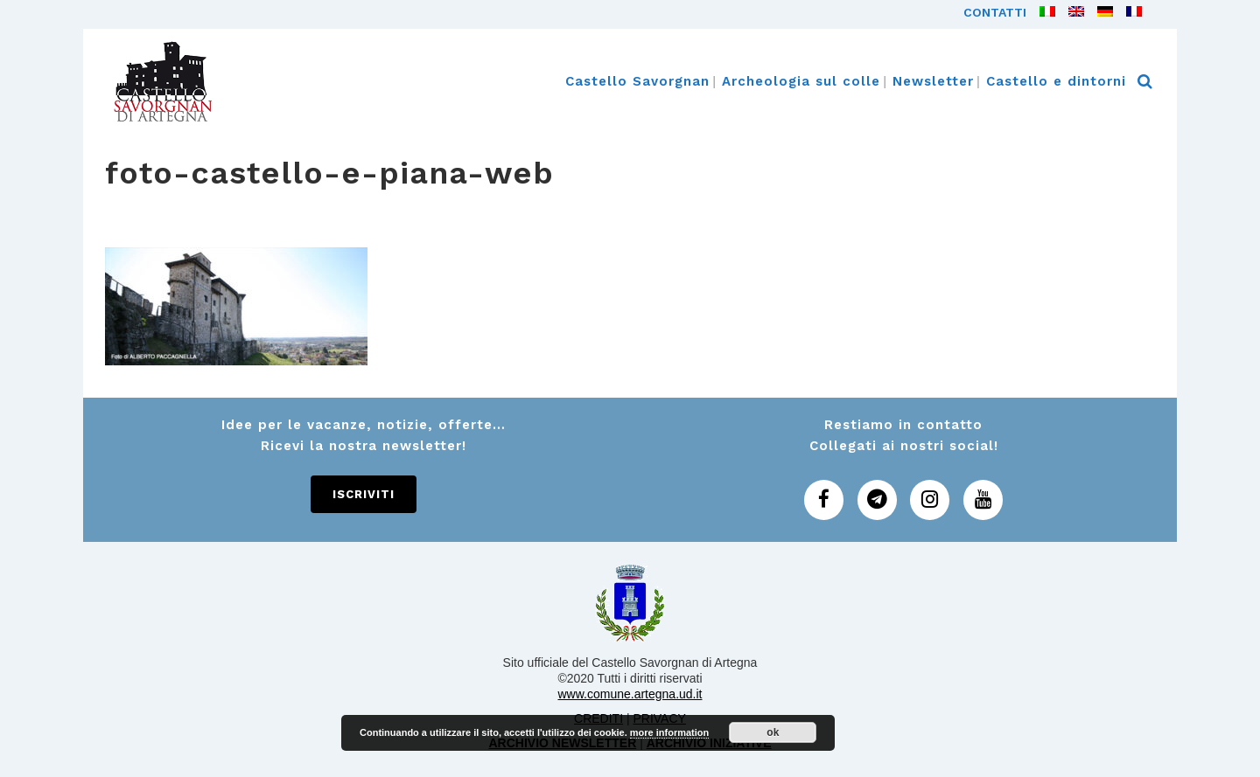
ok (772, 732)
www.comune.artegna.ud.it (630, 694)
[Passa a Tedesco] (1098, 12)
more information (669, 732)
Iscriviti (363, 494)
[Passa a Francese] (1127, 12)
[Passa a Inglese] (1069, 12)
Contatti (994, 12)
